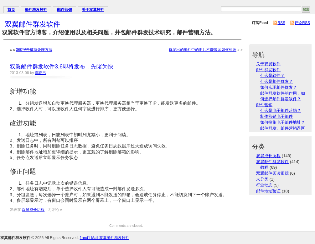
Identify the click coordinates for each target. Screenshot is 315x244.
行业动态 (264, 185)
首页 (11, 9)
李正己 (40, 73)
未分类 (262, 179)
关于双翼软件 (93, 9)
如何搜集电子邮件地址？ (282, 122)
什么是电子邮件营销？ (280, 110)
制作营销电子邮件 (276, 116)
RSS (281, 23)
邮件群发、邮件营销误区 (282, 128)
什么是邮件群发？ (276, 81)
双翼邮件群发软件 (32, 24)
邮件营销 (64, 9)
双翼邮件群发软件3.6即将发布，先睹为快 (61, 66)
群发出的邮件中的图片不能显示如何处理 (202, 49)
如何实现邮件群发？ (278, 87)
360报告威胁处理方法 (34, 49)
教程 (264, 167)
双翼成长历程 (33, 209)
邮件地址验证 (268, 191)
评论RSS (302, 23)
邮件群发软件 (36, 9)
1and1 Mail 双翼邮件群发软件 (104, 238)
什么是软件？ (272, 75)
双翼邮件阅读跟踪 (272, 173)
